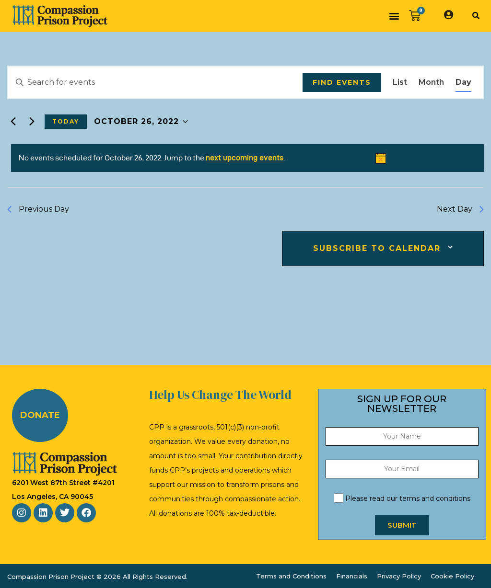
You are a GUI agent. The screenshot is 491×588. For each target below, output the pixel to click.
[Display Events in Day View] (463, 82)
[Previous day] (13, 121)
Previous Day (38, 209)
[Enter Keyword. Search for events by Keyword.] (155, 82)
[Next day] (31, 121)
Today (65, 121)
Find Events (342, 82)
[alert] (247, 158)
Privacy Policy (399, 576)
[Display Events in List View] (400, 82)
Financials (351, 576)
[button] (394, 16)
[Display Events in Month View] (431, 82)
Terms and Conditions (291, 576)
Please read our (402, 498)
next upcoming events (244, 158)
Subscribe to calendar (377, 248)
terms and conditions (434, 498)
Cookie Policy (452, 576)
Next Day (460, 209)
